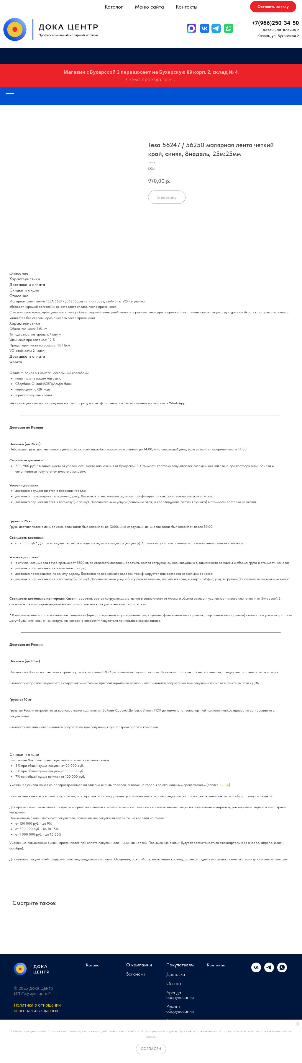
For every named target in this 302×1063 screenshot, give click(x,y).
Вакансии (135, 974)
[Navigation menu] (10, 96)
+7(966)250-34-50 (275, 22)
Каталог (93, 965)
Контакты (186, 7)
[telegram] (269, 970)
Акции (224, 785)
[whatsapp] (282, 970)
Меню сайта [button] (149, 7)
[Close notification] (298, 1024)
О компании (139, 965)
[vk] (256, 970)
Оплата (173, 983)
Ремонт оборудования (180, 1009)
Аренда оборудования (180, 995)
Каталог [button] (114, 7)
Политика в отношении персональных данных (37, 1007)
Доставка (175, 974)
